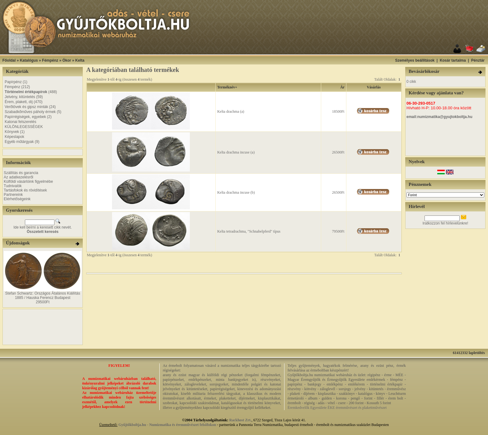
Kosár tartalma (453, 60)
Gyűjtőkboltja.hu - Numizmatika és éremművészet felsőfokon (167, 425)
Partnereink (13, 194)
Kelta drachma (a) (230, 111)
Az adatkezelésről (18, 177)
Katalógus (29, 60)
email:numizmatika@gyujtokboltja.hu (439, 117)
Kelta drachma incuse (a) (236, 152)
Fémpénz (50, 60)
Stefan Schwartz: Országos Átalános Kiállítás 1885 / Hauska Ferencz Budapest (42, 295)
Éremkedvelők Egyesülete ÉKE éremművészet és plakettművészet (337, 407)
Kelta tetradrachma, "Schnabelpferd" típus (248, 231)
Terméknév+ (227, 87)
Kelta (79, 60)
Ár (342, 87)
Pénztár (478, 60)
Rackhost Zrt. (240, 420)
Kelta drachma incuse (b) (236, 192)
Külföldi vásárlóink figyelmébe (28, 181)
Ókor (66, 60)
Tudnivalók (13, 186)
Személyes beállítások (414, 60)
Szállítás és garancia (21, 173)
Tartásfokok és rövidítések (25, 190)
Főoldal (9, 60)
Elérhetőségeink (17, 199)
